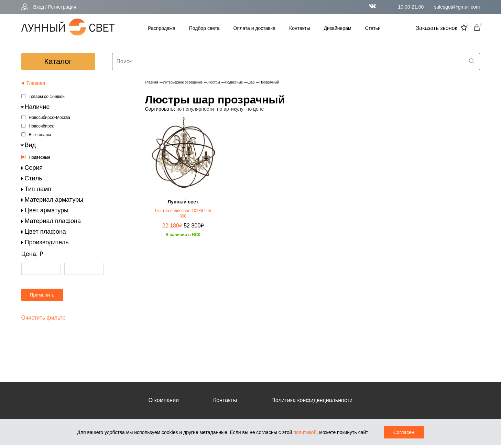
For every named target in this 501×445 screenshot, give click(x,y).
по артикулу (230, 109)
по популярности (195, 109)
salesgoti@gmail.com (457, 7)
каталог (58, 61)
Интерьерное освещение (183, 82)
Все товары (40, 134)
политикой (304, 432)
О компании (164, 400)
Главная (151, 82)
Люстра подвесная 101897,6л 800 (183, 213)
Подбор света (204, 28)
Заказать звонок (436, 28)
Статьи (373, 28)
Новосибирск (41, 126)
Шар (251, 82)
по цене (255, 109)
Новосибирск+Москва (49, 117)
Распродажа (161, 28)
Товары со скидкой (47, 96)
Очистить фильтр (43, 318)
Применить (42, 295)
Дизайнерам (337, 28)
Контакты (299, 28)
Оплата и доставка (254, 28)
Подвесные (40, 157)
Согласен (403, 432)
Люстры (213, 82)
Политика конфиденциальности (311, 400)
